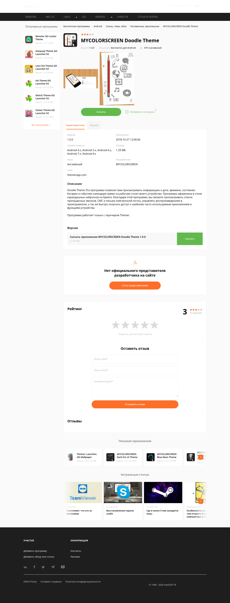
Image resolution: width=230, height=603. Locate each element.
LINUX (67, 16)
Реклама (75, 556)
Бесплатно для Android (123, 47)
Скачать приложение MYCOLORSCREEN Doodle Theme (108, 237)
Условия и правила (51, 581)
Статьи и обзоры (148, 16)
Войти (169, 5)
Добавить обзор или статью (39, 556)
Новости (122, 16)
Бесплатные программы (76, 26)
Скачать (101, 111)
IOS (84, 16)
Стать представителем (135, 285)
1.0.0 (88, 47)
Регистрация (182, 5)
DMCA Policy (30, 581)
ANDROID (100, 16)
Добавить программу (35, 550)
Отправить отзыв (135, 404)
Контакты (76, 550)
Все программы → (41, 124)
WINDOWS (31, 16)
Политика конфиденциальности (83, 581)
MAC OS (50, 16)
